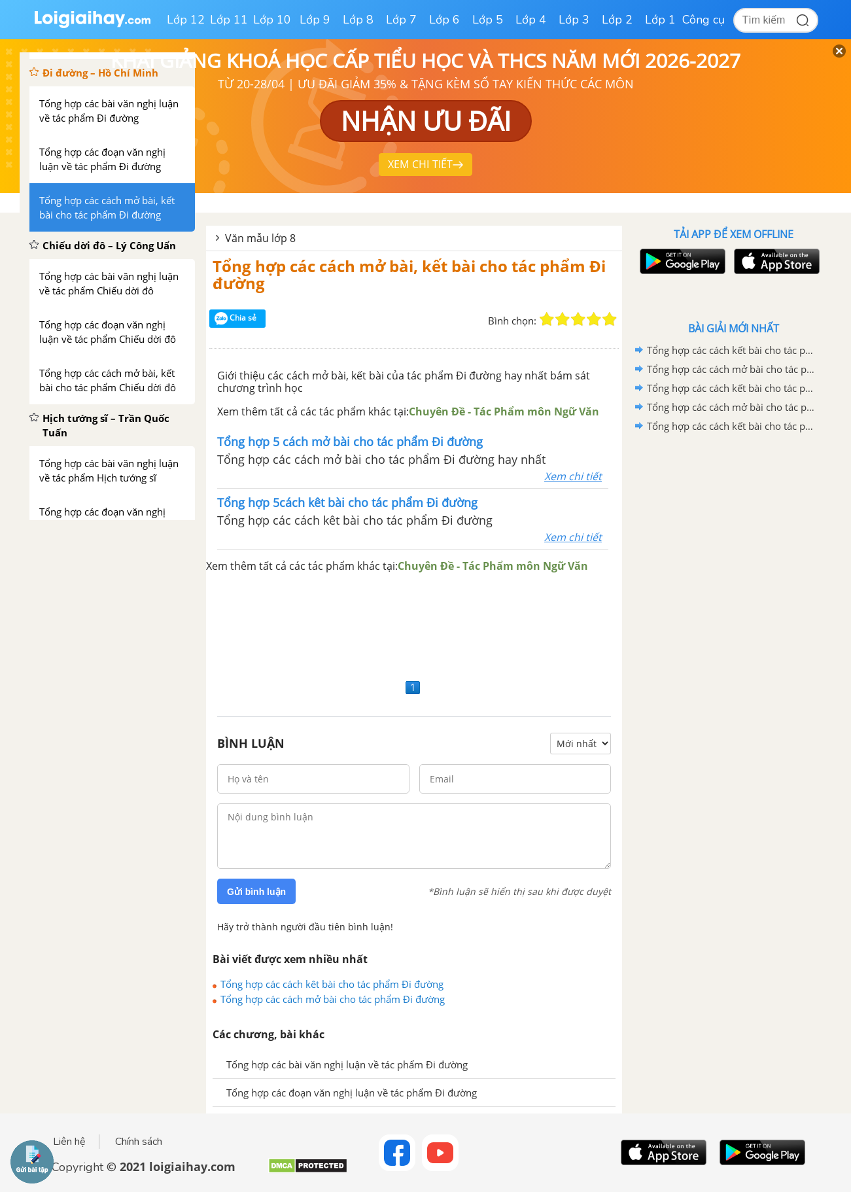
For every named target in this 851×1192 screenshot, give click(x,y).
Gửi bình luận (256, 891)
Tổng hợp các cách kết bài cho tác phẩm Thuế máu (731, 425)
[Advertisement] (414, 624)
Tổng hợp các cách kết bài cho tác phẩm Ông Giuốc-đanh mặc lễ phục (731, 350)
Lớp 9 (315, 19)
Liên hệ (69, 1141)
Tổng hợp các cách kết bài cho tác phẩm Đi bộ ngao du (731, 387)
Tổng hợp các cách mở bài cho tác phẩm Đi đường (332, 999)
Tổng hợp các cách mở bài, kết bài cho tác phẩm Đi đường (409, 274)
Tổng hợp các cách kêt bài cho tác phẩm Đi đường (331, 983)
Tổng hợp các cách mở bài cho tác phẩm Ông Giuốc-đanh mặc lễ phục (731, 369)
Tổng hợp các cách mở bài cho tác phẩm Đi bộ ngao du (731, 406)
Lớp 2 (617, 19)
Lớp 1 (660, 19)
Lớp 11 (229, 19)
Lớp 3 (574, 19)
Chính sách (138, 1141)
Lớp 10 (272, 19)
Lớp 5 (487, 19)
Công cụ (703, 19)
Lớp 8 (358, 19)
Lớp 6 (444, 19)
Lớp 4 (530, 19)
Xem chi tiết (573, 476)
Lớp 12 (186, 19)
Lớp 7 (401, 19)
